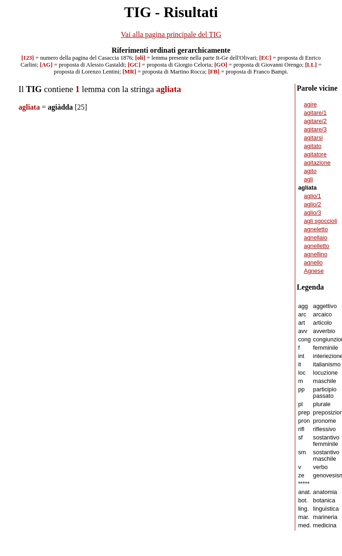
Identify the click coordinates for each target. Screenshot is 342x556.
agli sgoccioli (320, 221)
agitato (313, 146)
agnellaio (316, 238)
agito (310, 171)
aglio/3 (312, 213)
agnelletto (317, 246)
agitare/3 (315, 129)
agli (308, 179)
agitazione (317, 163)
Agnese (314, 271)
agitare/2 (315, 121)
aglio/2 (312, 204)
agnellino (316, 254)
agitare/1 (315, 113)
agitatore (315, 154)
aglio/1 (312, 196)
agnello (313, 262)
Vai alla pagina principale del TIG (171, 34)
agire (310, 104)
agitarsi (313, 138)
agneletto (316, 229)
